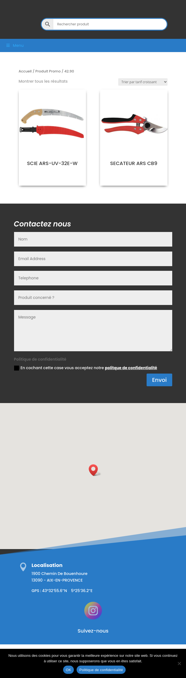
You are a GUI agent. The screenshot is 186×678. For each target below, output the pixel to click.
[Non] (179, 663)
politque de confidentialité (131, 368)
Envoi (159, 380)
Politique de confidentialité (101, 670)
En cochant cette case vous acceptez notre (85, 368)
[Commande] (143, 82)
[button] (95, 470)
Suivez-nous (92, 630)
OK (68, 670)
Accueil (25, 71)
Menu (15, 45)
